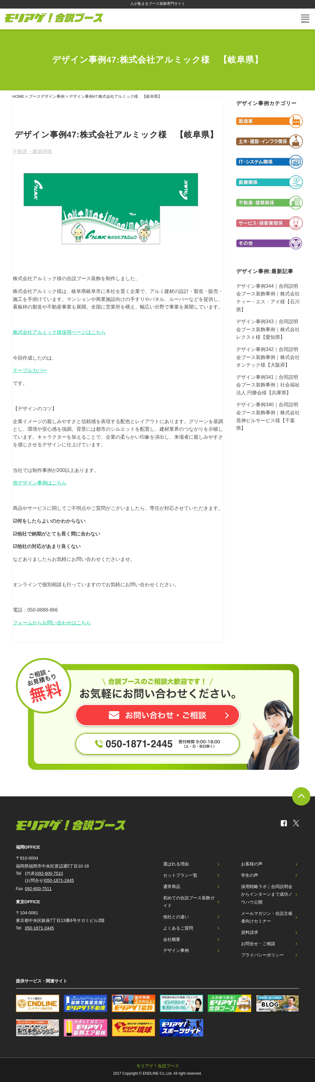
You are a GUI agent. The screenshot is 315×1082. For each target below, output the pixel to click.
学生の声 (249, 875)
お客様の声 (251, 863)
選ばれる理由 (176, 863)
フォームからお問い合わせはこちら (52, 622)
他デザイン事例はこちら (40, 482)
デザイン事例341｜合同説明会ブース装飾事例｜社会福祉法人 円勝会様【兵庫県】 (268, 385)
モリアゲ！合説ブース (157, 1065)
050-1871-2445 (59, 880)
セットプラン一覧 (180, 875)
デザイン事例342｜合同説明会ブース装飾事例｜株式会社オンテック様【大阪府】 (268, 357)
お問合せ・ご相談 (258, 943)
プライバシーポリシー (262, 954)
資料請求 (249, 932)
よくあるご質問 (178, 928)
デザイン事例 (176, 950)
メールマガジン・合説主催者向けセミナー (266, 917)
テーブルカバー (30, 370)
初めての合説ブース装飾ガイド (188, 901)
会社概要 (171, 939)
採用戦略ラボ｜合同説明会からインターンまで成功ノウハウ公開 (266, 894)
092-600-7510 (49, 873)
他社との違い (176, 916)
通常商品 (171, 886)
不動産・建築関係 (32, 151)
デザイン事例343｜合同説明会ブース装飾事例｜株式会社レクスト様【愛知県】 (268, 329)
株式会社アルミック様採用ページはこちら (59, 332)
